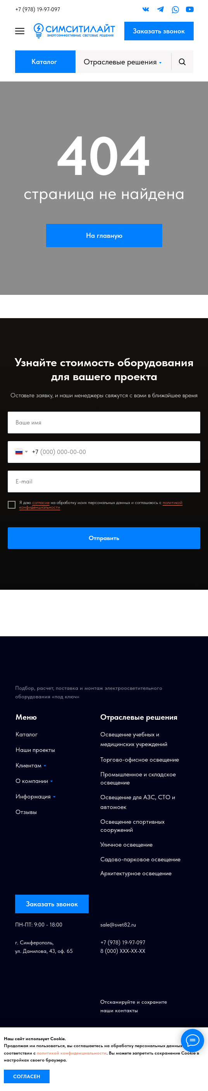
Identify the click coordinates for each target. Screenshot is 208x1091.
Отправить (104, 538)
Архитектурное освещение (136, 873)
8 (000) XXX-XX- (119, 951)
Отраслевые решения (120, 61)
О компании (31, 780)
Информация (33, 796)
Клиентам (28, 765)
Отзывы (26, 812)
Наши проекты (35, 749)
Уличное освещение (126, 844)
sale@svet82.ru (118, 924)
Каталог (44, 61)
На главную (104, 235)
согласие (41, 502)
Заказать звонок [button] (159, 31)
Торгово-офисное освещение (139, 759)
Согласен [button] (26, 1076)
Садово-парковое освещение (140, 859)
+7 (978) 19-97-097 (37, 9)
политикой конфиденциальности (72, 1053)
